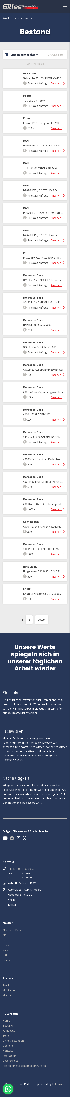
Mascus (7, 995)
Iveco (6, 945)
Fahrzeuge (9, 1030)
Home (16, 17)
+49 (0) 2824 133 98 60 (21, 869)
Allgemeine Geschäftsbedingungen (24, 1066)
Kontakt (8, 1051)
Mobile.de (9, 990)
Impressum (10, 1056)
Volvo (6, 950)
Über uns (8, 1046)
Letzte (42, 619)
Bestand (28, 17)
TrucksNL (8, 985)
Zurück (6, 17)
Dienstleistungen (13, 1040)
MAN (5, 935)
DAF (5, 955)
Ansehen (58, 83)
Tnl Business (59, 1084)
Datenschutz (10, 1061)
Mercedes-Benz (12, 930)
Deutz (6, 940)
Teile (6, 1035)
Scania (7, 960)
